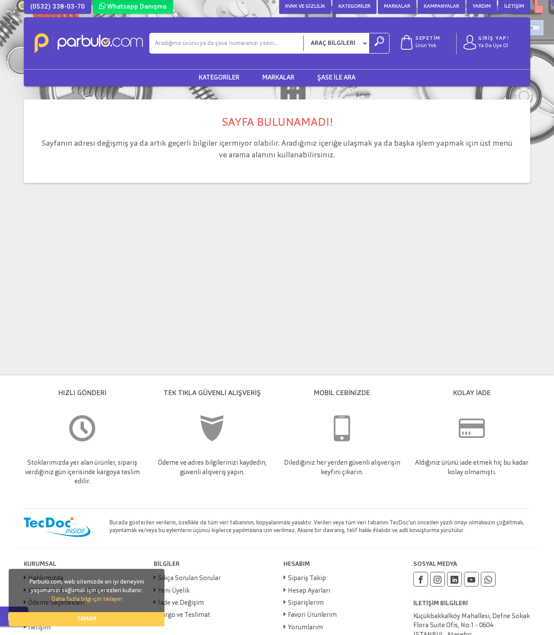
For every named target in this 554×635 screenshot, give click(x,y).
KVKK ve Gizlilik (305, 6)
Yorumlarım (305, 628)
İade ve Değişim (181, 603)
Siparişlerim (306, 603)
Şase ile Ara (336, 78)
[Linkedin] (454, 579)
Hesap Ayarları (309, 591)
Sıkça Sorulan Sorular (189, 578)
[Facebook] (420, 579)
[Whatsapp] (488, 579)
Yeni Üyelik (174, 591)
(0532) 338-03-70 (57, 6)
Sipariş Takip (307, 578)
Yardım (482, 6)
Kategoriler (354, 6)
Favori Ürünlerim (312, 615)
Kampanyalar (441, 6)
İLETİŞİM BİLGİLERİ (440, 603)
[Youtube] (471, 579)
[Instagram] (437, 579)
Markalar (397, 6)
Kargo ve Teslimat (184, 615)
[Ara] (226, 43)
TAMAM (86, 619)
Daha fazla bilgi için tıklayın (86, 599)
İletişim (514, 6)
